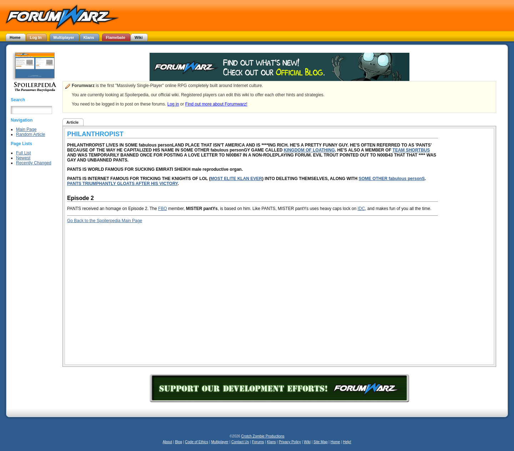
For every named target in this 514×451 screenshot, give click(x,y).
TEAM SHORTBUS (411, 150)
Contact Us (240, 442)
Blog (178, 442)
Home (335, 442)
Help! (347, 442)
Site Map (320, 442)
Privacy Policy (290, 442)
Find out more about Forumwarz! (216, 104)
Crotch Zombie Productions (262, 436)
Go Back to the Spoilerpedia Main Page (104, 220)
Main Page (26, 129)
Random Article (30, 134)
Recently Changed (33, 162)
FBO (162, 208)
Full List (23, 152)
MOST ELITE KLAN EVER (236, 178)
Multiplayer (219, 442)
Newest (23, 157)
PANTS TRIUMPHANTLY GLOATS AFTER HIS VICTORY (122, 183)
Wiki (307, 442)
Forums (258, 442)
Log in (173, 104)
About (167, 442)
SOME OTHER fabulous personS (392, 178)
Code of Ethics (196, 442)
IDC (361, 208)
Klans (271, 442)
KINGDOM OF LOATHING (309, 150)
